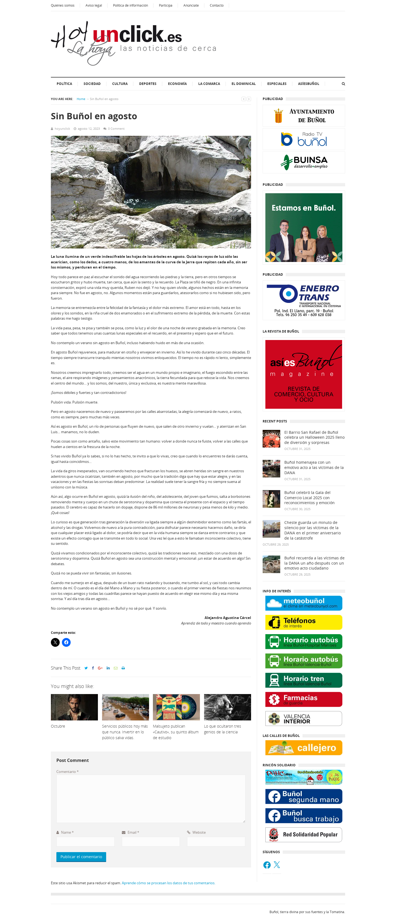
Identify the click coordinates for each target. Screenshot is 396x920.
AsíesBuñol (308, 83)
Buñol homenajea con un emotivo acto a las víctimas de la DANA (314, 467)
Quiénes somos (63, 5)
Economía (177, 83)
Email (130, 832)
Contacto (217, 5)
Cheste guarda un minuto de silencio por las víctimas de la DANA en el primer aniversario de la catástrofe (312, 530)
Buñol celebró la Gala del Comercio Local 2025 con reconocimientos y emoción (309, 497)
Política (64, 83)
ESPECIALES (277, 83)
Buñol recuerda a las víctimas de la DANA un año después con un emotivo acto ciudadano (314, 563)
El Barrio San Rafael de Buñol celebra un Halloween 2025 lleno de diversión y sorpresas (314, 437)
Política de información (130, 5)
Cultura (120, 83)
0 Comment (116, 128)
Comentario (67, 771)
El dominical (244, 83)
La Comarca (209, 83)
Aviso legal (94, 5)
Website (196, 832)
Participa (165, 5)
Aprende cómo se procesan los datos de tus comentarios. (168, 882)
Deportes (147, 83)
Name (65, 832)
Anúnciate (191, 5)
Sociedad (92, 83)
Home (81, 99)
